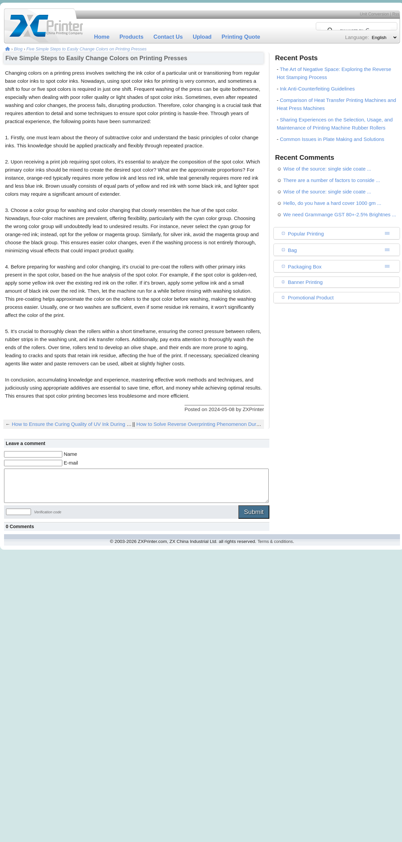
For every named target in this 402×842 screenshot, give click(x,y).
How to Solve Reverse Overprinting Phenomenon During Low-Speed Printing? (223, 424)
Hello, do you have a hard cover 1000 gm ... (332, 203)
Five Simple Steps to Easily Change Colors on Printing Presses (86, 48)
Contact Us (168, 37)
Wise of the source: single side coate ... (327, 169)
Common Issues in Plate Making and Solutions (332, 139)
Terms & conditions (275, 541)
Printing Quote (241, 37)
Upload (202, 37)
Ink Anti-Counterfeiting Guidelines (317, 88)
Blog (18, 48)
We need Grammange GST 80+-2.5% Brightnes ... (339, 214)
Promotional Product (311, 297)
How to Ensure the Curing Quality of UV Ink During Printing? (79, 424)
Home (101, 37)
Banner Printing (305, 282)
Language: (357, 37)
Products (132, 37)
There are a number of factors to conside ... (331, 180)
